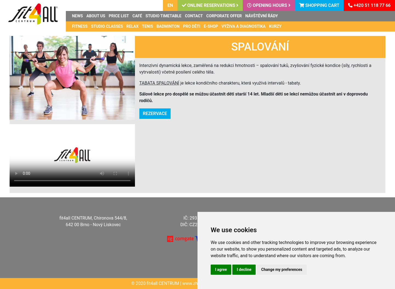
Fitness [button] (80, 26)
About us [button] (95, 16)
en (170, 5)
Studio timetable (164, 16)
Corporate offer (224, 16)
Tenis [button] (147, 26)
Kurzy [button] (275, 26)
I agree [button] (221, 269)
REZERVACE (155, 113)
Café (137, 16)
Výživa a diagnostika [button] (243, 26)
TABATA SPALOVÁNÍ (159, 83)
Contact (194, 16)
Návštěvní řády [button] (261, 16)
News (77, 16)
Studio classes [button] (107, 26)
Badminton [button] (168, 26)
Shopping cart (319, 5)
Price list (119, 16)
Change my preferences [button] (281, 269)
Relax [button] (132, 26)
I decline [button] (244, 269)
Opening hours (268, 5)
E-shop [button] (211, 26)
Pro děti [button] (191, 26)
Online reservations (210, 5)
